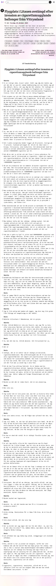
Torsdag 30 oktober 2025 (19, 23)
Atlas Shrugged (29, 41)
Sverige (33, 43)
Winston (46, 43)
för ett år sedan (13, 45)
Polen (48, 41)
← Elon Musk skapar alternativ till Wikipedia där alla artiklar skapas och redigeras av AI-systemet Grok (12, 52)
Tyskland (52, 43)
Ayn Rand (39, 43)
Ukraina (43, 41)
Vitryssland (9, 41)
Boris (19, 43)
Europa (36, 41)
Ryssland (16, 41)
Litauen (14, 43)
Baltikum (8, 43)
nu (6, 45)
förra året (26, 43)
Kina (22, 41)
